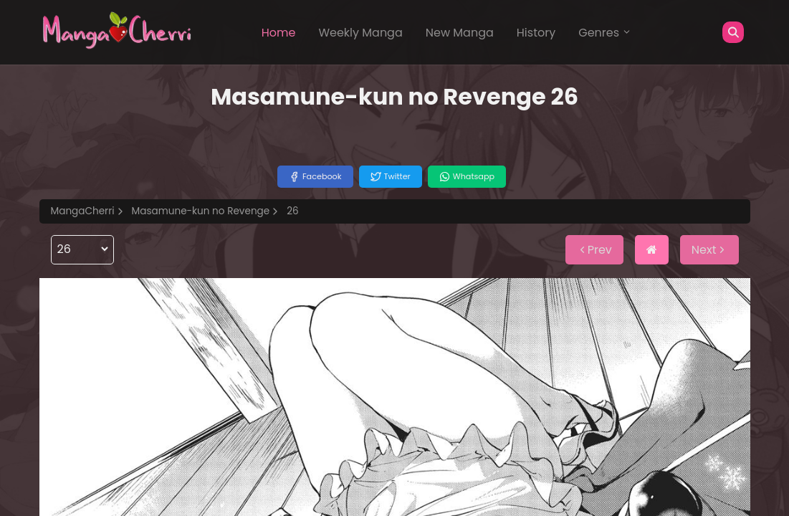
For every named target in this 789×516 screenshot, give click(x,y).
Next (709, 249)
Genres (604, 32)
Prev (594, 249)
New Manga (460, 32)
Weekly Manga (360, 32)
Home (279, 32)
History (536, 32)
